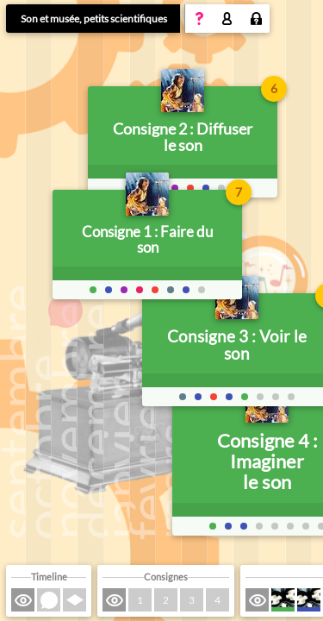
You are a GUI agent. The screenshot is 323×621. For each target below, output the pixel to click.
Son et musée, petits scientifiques (94, 18)
